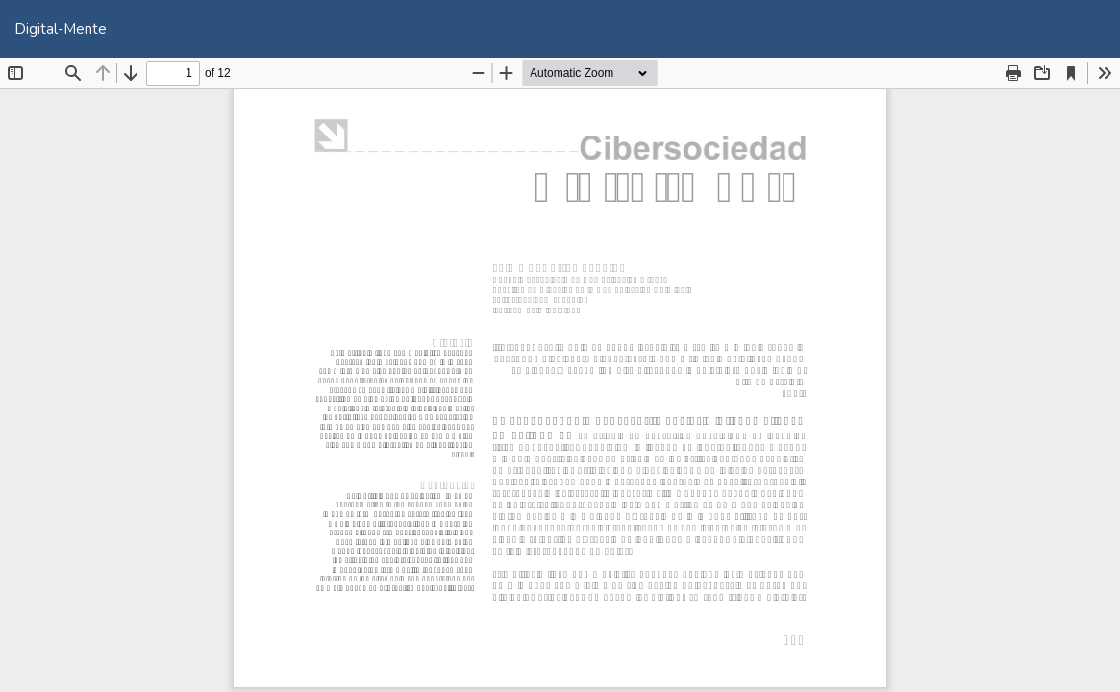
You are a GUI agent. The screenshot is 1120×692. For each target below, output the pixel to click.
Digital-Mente (60, 28)
